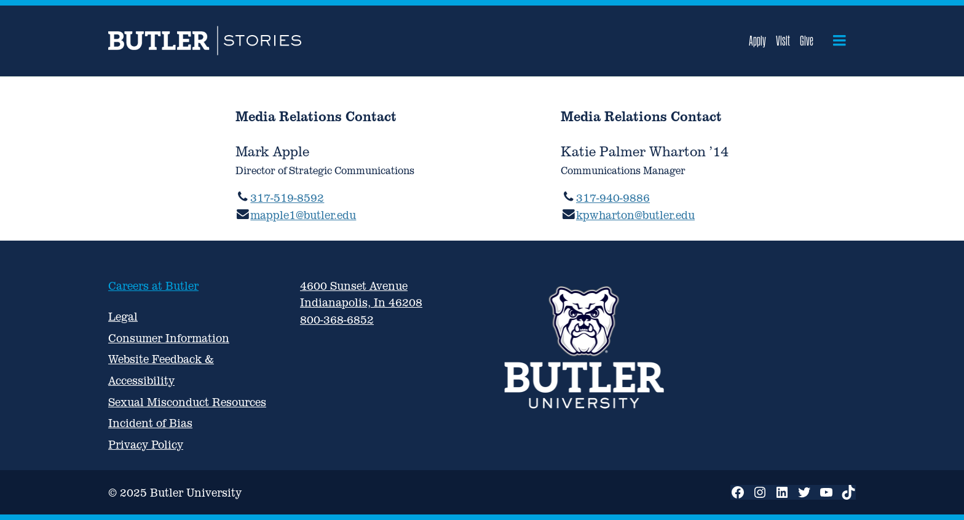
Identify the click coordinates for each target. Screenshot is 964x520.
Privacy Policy (145, 445)
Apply (757, 40)
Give (806, 40)
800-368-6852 (337, 320)
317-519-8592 (287, 198)
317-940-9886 (613, 198)
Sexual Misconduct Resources (187, 402)
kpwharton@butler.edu (635, 215)
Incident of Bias (150, 423)
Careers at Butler (153, 286)
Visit (783, 40)
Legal (123, 317)
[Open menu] (839, 40)
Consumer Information (168, 338)
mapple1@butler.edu (303, 215)
